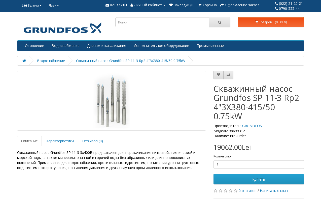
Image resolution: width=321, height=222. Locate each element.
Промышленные (210, 45)
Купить (258, 179)
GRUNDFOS (252, 125)
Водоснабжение (66, 45)
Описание (29, 140)
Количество (222, 156)
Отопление (34, 45)
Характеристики (60, 140)
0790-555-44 (287, 8)
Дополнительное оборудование (161, 45)
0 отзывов (248, 190)
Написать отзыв (274, 190)
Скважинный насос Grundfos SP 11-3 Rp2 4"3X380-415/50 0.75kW (130, 60)
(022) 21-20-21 (289, 3)
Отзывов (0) (92, 140)
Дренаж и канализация (106, 45)
